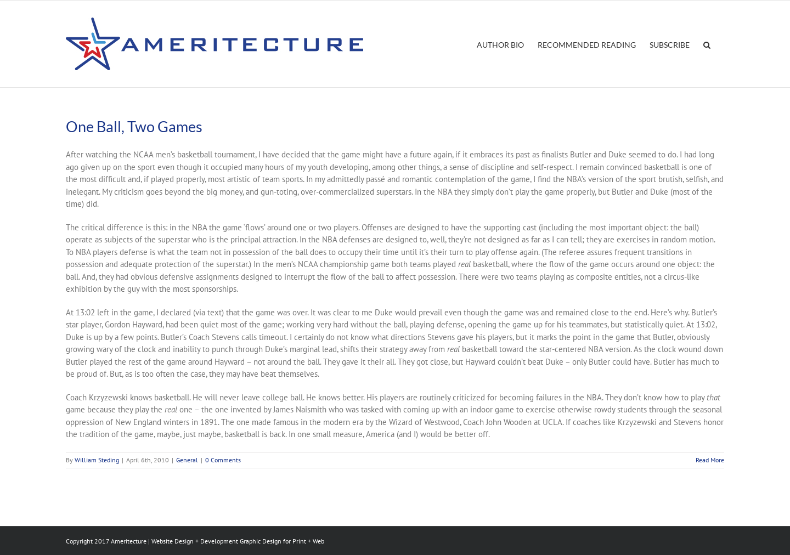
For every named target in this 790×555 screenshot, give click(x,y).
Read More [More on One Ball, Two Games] (710, 460)
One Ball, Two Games (134, 126)
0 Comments (223, 460)
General (187, 460)
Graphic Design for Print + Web (282, 541)
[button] (706, 44)
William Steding (97, 460)
